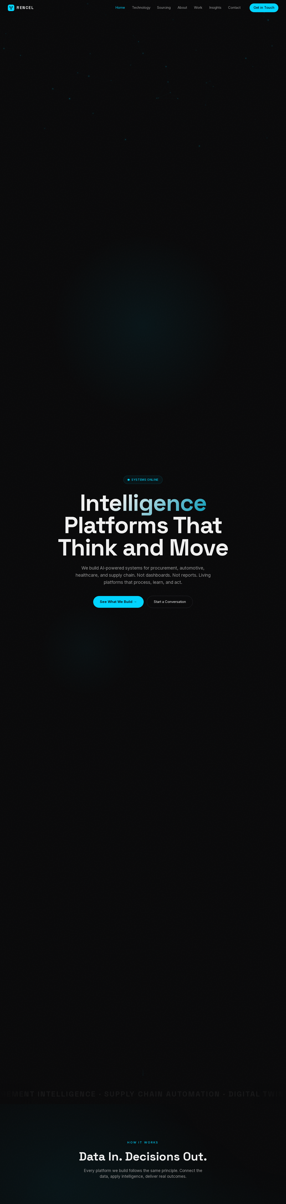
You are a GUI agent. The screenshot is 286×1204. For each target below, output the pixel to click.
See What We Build (118, 601)
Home (120, 8)
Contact (234, 8)
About (182, 8)
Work (198, 8)
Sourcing (164, 8)
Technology (141, 8)
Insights (215, 8)
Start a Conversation (170, 602)
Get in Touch (263, 8)
